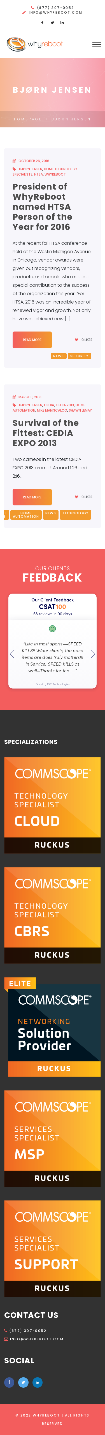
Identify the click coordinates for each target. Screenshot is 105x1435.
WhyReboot (55, 174)
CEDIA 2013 (65, 405)
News (58, 356)
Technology (75, 513)
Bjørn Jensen (30, 169)
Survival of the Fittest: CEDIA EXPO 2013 (46, 433)
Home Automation (26, 515)
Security (79, 356)
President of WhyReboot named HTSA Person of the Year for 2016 (43, 207)
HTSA (38, 174)
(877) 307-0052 (25, 1330)
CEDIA (49, 405)
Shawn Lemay (80, 410)
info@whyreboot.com (55, 12)
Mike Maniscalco (52, 410)
